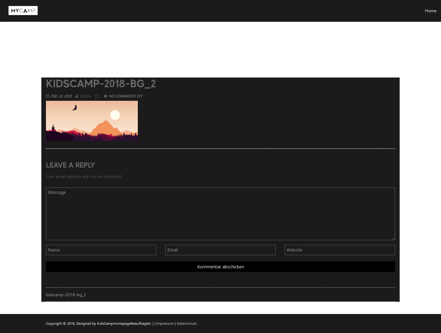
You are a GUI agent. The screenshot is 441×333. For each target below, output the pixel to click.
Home (345, 41)
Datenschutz (187, 323)
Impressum (165, 323)
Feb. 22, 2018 (61, 95)
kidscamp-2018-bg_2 (66, 294)
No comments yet (125, 95)
